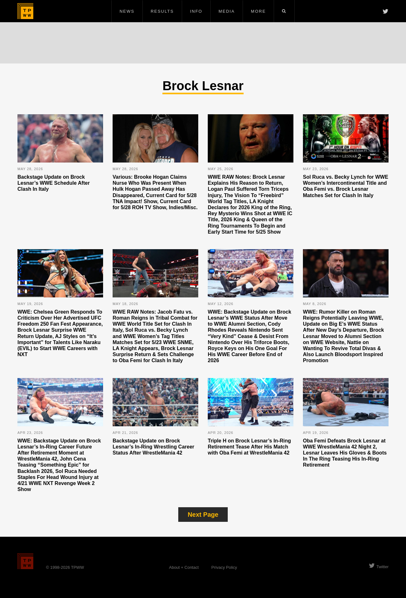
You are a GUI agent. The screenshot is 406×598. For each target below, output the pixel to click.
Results (162, 11)
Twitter (379, 566)
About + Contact (184, 567)
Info (196, 11)
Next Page (203, 514)
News (127, 11)
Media (227, 11)
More (258, 11)
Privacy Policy (224, 567)
